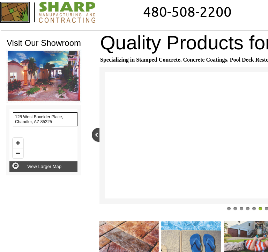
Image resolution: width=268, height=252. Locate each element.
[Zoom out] (18, 153)
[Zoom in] (18, 143)
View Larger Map (44, 166)
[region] (43, 140)
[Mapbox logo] (16, 166)
